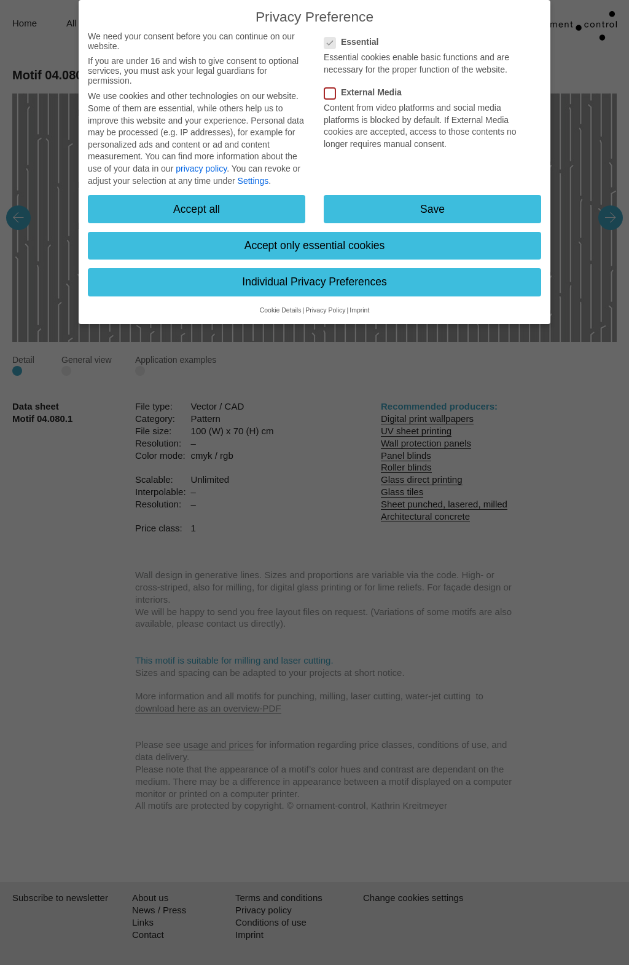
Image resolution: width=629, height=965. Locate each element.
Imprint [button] (359, 310)
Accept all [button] (196, 209)
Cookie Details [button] (281, 310)
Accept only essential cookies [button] (314, 245)
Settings (253, 181)
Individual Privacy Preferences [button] (314, 282)
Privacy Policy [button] (325, 310)
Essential (355, 42)
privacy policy (201, 168)
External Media (367, 92)
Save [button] (432, 209)
